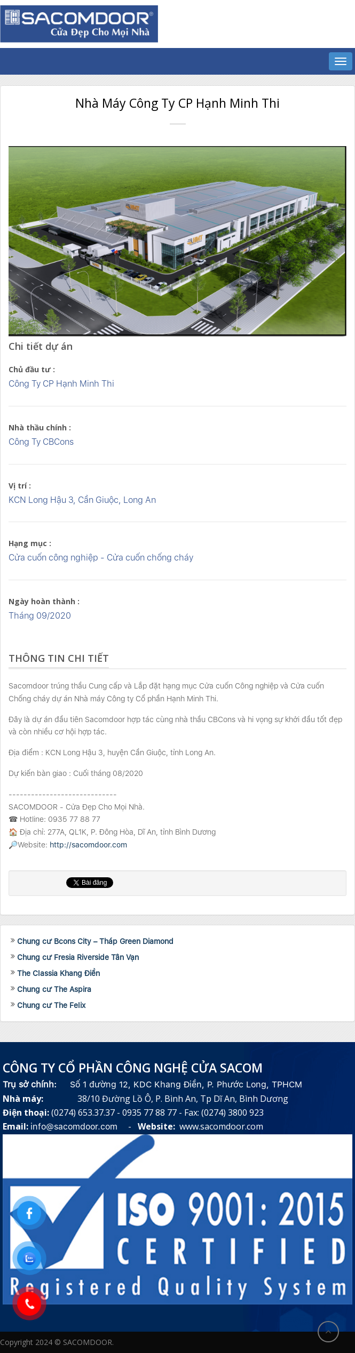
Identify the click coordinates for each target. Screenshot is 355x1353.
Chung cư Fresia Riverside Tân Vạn (78, 957)
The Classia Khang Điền (58, 973)
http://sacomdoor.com (88, 844)
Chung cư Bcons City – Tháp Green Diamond (95, 941)
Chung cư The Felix (51, 1005)
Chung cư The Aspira (54, 989)
